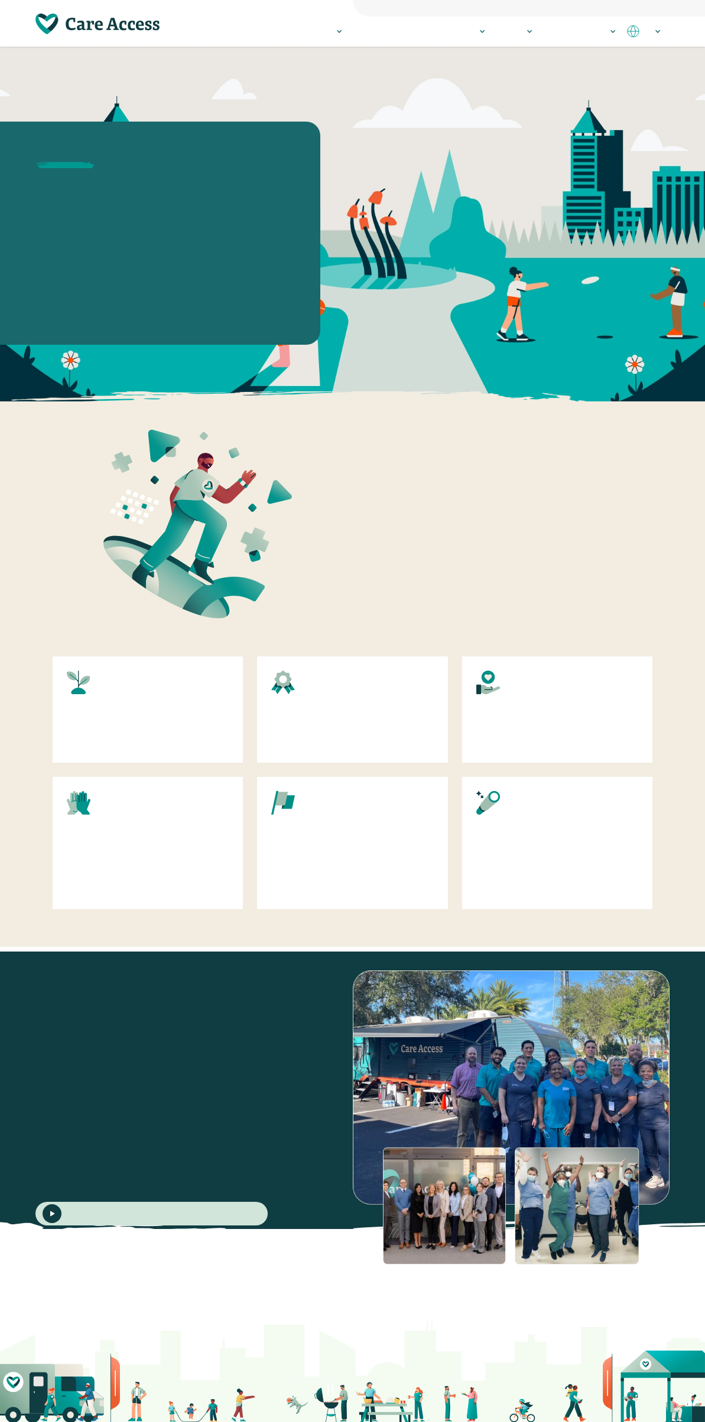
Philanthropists (606, 7)
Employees (654, 7)
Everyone (498, 7)
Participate (321, 31)
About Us (514, 31)
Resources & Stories (579, 31)
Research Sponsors (548, 7)
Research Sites (458, 31)
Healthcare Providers (386, 31)
